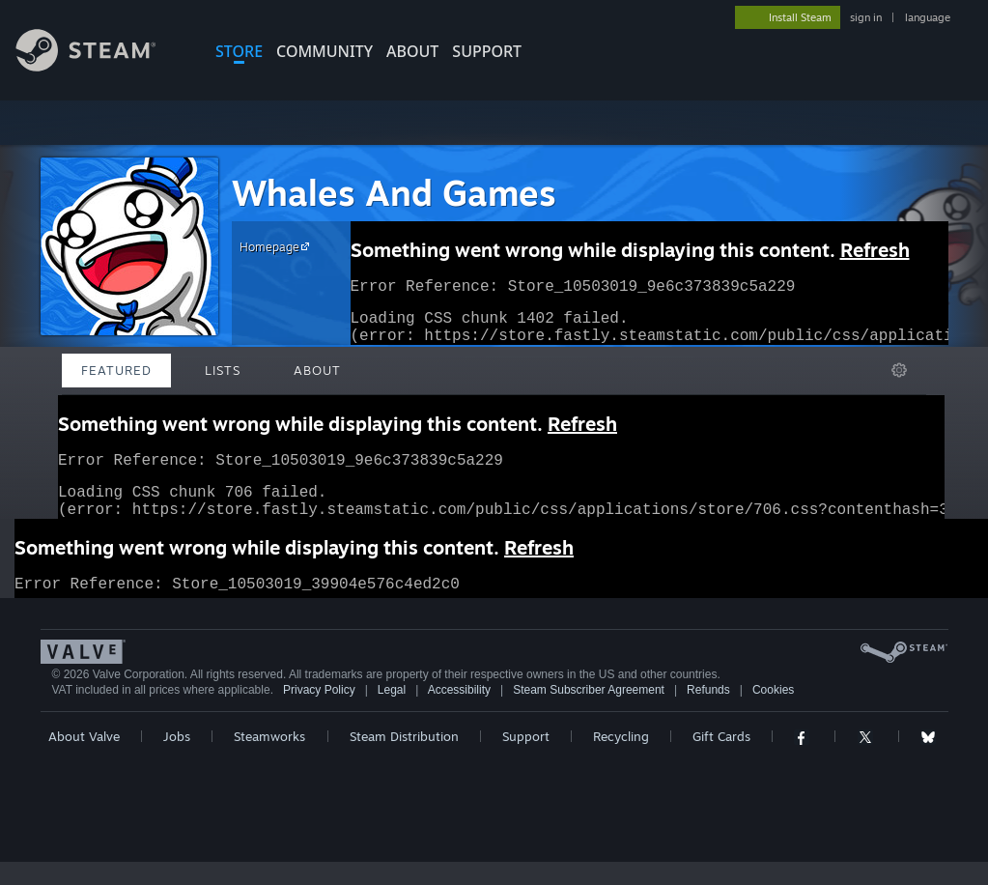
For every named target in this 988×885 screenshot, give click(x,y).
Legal (392, 713)
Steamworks (269, 759)
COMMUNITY (324, 51)
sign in (866, 17)
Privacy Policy (319, 713)
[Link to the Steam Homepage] (100, 66)
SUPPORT (487, 51)
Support (526, 759)
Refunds (708, 713)
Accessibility (459, 713)
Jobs (176, 759)
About (412, 51)
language (927, 17)
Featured (116, 370)
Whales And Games (394, 192)
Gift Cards (721, 759)
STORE (239, 51)
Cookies (773, 713)
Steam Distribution (404, 759)
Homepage (277, 246)
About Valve (84, 759)
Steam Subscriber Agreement (588, 713)
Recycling (621, 759)
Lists (222, 370)
